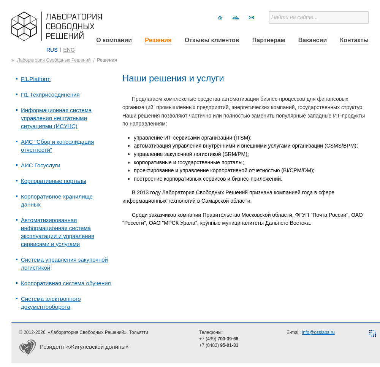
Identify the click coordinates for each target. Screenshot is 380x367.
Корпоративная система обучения (66, 283)
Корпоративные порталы (53, 181)
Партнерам (268, 40)
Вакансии (312, 40)
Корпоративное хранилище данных (57, 200)
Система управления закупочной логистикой (64, 263)
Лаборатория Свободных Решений (53, 60)
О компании (114, 40)
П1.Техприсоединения (50, 94)
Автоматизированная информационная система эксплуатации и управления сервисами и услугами (57, 232)
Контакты (354, 40)
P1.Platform (36, 79)
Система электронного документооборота (51, 303)
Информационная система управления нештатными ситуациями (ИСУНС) (56, 118)
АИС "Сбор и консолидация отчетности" (57, 145)
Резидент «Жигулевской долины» (84, 346)
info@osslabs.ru (318, 332)
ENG (69, 50)
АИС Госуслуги (40, 165)
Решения (158, 40)
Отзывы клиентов (212, 40)
